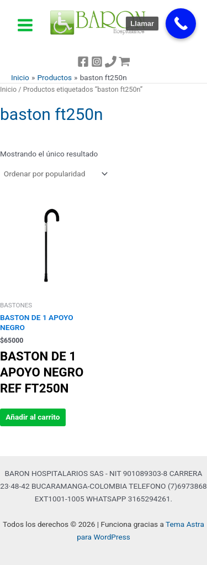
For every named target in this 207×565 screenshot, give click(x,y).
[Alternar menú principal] (25, 25)
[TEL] (110, 61)
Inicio (8, 89)
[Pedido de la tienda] (55, 173)
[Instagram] (97, 61)
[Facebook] (83, 61)
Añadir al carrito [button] (33, 416)
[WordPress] (124, 61)
